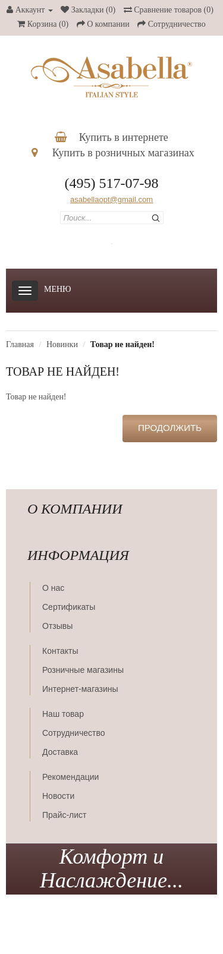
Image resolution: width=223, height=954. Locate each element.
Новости (58, 796)
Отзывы (57, 626)
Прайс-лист (64, 815)
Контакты (60, 651)
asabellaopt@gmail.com (111, 199)
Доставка (60, 752)
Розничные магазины (83, 670)
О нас (53, 588)
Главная (20, 344)
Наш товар (63, 714)
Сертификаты (68, 607)
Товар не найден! (122, 344)
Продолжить (170, 428)
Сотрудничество (73, 733)
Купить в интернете (111, 137)
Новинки (62, 344)
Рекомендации (70, 777)
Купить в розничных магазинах (113, 153)
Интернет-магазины (80, 689)
